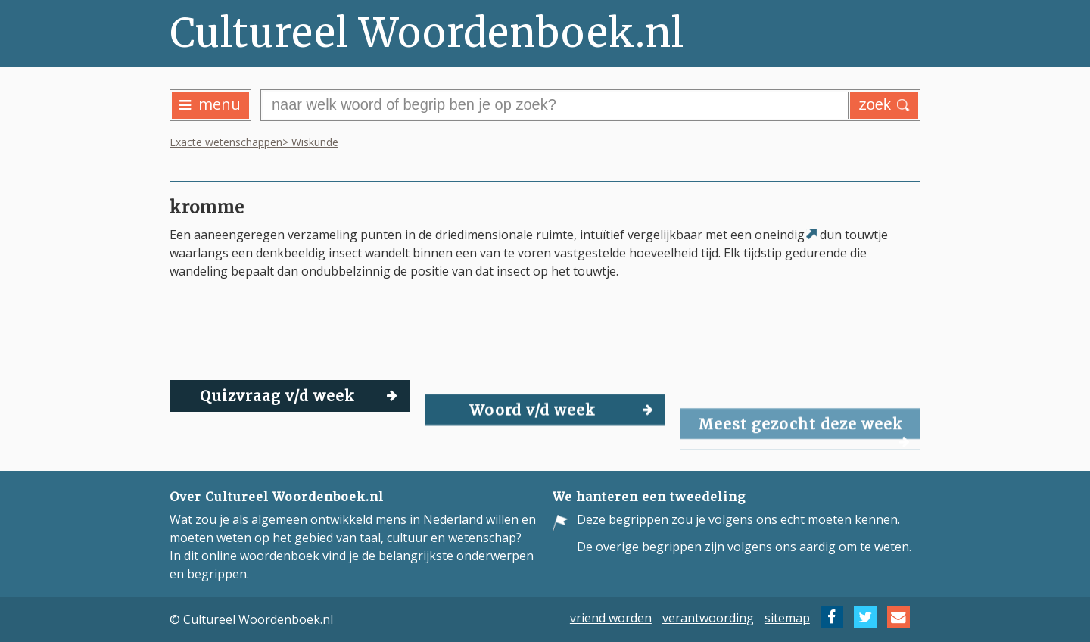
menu (210, 104)
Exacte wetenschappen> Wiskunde (254, 142)
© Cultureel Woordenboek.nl (251, 619)
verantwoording (708, 617)
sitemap (787, 617)
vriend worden (611, 617)
